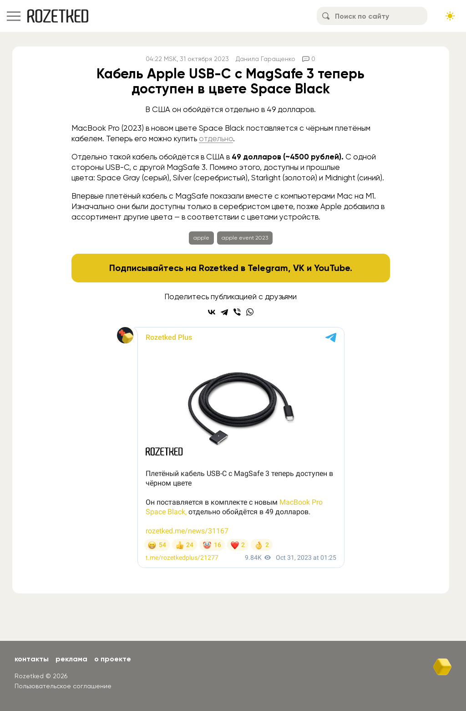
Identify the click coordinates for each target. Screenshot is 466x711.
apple (201, 238)
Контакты (32, 659)
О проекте (112, 659)
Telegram (268, 267)
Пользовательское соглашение (63, 686)
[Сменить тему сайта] (450, 16)
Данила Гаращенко (265, 59)
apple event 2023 (245, 238)
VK (298, 267)
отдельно (216, 138)
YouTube (332, 267)
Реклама (71, 659)
